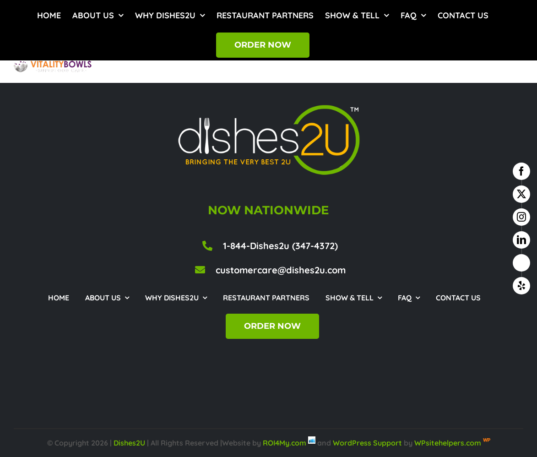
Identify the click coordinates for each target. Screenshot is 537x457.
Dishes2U (129, 442)
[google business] (521, 263)
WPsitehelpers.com (448, 442)
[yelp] (521, 285)
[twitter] (521, 194)
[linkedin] (521, 240)
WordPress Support (367, 442)
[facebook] (521, 171)
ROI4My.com (284, 442)
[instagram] (521, 217)
